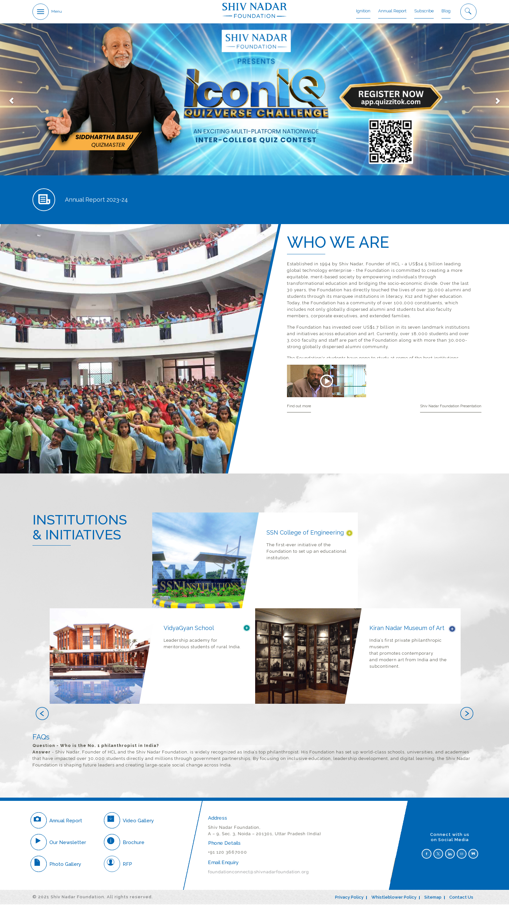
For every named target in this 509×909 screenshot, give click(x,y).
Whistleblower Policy (393, 901)
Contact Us (461, 901)
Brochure (124, 847)
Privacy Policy (349, 901)
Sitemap (432, 901)
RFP (118, 868)
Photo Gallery (56, 868)
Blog (446, 11)
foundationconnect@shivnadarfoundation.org (258, 876)
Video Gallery (129, 825)
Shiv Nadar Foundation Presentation (450, 411)
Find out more (299, 411)
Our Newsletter (58, 847)
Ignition (363, 11)
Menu (56, 11)
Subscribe (424, 11)
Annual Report (392, 11)
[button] (147, 720)
